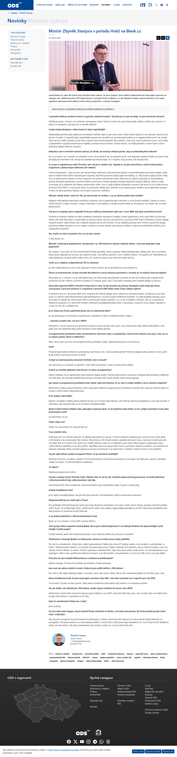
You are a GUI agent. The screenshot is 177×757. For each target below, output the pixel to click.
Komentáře (15, 50)
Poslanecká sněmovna (116, 654)
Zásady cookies (152, 712)
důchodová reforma (150, 657)
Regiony (94, 5)
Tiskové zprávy (17, 40)
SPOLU (106, 661)
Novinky (106, 5)
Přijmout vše (168, 751)
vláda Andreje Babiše (94, 661)
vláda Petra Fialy (118, 661)
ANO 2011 (86, 657)
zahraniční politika (92, 654)
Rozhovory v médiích (20, 43)
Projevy (13, 47)
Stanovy (148, 694)
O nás (117, 5)
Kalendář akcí (16, 63)
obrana (95, 657)
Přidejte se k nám (77, 5)
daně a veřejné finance (159, 654)
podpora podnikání (107, 657)
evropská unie (77, 654)
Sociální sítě (15, 66)
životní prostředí (74, 657)
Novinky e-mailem (126, 700)
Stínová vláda (44, 5)
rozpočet (137, 657)
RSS (119, 703)
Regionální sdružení (154, 691)
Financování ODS (153, 700)
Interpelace (15, 53)
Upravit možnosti (153, 751)
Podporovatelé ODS (127, 691)
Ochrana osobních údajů (156, 709)
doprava (130, 654)
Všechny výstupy (18, 37)
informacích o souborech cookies (63, 749)
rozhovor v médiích (62, 654)
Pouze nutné (138, 751)
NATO (103, 654)
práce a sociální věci (124, 657)
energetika (54, 661)
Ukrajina (80, 661)
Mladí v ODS (123, 688)
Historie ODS (151, 697)
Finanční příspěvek (126, 694)
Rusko (162, 657)
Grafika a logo (151, 703)
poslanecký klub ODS (57, 657)
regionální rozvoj (142, 654)
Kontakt (127, 5)
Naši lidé (60, 5)
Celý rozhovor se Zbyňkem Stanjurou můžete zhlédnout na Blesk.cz (83, 109)
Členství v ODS (124, 685)
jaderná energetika (67, 661)
